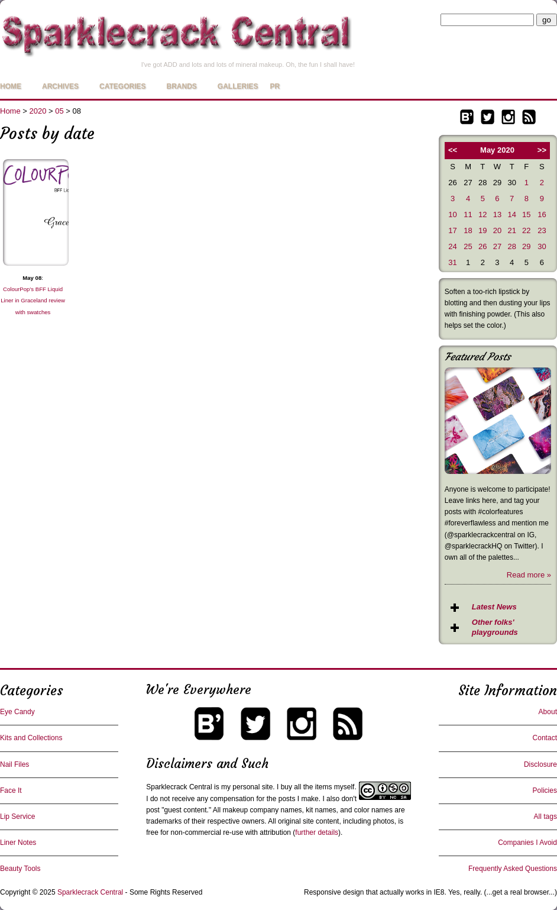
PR (275, 86)
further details (316, 832)
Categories (122, 86)
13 (497, 214)
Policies (545, 790)
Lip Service (17, 816)
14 (511, 214)
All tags (545, 816)
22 (526, 230)
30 (541, 246)
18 (468, 230)
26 (482, 246)
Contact (545, 738)
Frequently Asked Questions (512, 868)
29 (526, 246)
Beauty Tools (20, 868)
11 (468, 214)
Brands (181, 86)
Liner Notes (18, 842)
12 (482, 214)
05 (59, 111)
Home (10, 86)
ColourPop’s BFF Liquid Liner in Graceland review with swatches (33, 300)
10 (452, 214)
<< (452, 150)
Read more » (529, 574)
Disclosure (540, 764)
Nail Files (14, 764)
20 (497, 230)
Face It (11, 790)
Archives (60, 86)
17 (452, 230)
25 (468, 246)
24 (452, 246)
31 (452, 262)
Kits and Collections (31, 738)
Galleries (238, 86)
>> (541, 150)
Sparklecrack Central (179, 787)
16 (541, 214)
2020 (38, 111)
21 (511, 230)
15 (526, 214)
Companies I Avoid (527, 842)
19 (482, 230)
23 (541, 230)
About (548, 712)
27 (497, 246)
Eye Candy (17, 712)
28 (511, 246)
